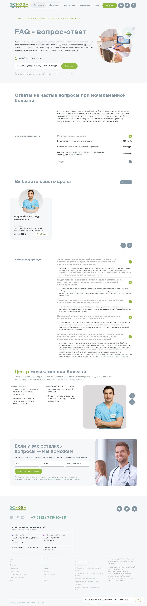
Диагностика (84, 5)
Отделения (14, 559)
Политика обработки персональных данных (88, 569)
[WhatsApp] (11, 518)
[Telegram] (17, 518)
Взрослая (39, 5)
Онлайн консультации (18, 574)
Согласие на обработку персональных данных (89, 574)
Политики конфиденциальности (43, 477)
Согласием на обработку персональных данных (62, 479)
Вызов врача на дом (17, 577)
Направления (69, 5)
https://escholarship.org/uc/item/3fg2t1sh (114, 356)
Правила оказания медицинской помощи (87, 583)
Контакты (46, 562)
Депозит (45, 580)
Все (123, 182)
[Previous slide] (123, 245)
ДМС (44, 577)
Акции (12, 580)
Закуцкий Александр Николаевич (26, 218)
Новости (45, 565)
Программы (14, 568)
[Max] (22, 518)
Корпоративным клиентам (85, 562)
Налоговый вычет (81, 565)
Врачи (96, 5)
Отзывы (45, 568)
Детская (53, 5)
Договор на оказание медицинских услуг (88, 588)
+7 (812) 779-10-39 (48, 517)
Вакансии (46, 571)
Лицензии (78, 559)
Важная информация (28, 260)
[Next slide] (129, 245)
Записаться (69, 66)
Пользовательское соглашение (86, 578)
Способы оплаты (48, 574)
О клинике (46, 559)
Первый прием (15, 571)
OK (138, 599)
